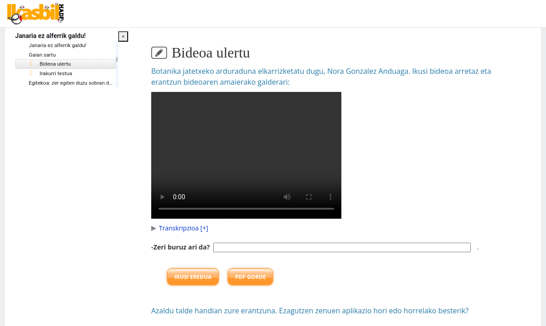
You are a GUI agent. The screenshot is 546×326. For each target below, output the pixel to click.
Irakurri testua (67, 74)
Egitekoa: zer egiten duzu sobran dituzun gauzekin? (107, 84)
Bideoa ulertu (67, 65)
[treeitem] (79, 65)
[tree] (79, 65)
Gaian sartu (59, 55)
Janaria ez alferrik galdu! (75, 46)
